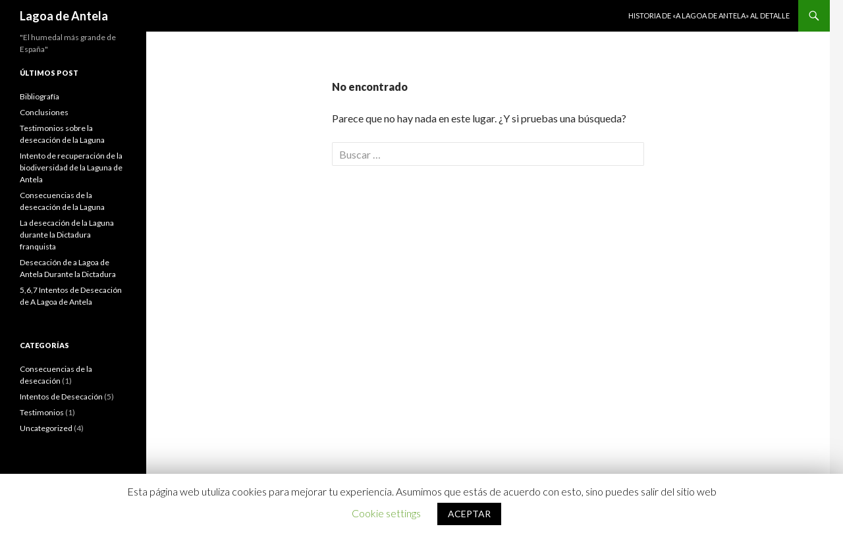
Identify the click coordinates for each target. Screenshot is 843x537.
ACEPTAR (469, 513)
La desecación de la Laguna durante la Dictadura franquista (67, 234)
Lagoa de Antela (64, 16)
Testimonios (42, 412)
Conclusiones (44, 112)
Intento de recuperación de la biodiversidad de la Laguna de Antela (71, 167)
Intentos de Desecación (61, 396)
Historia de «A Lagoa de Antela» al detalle (709, 15)
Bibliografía (39, 96)
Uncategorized (46, 428)
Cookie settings (386, 513)
